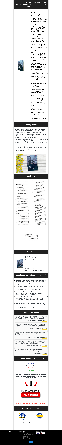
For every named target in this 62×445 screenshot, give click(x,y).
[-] (18, 433)
